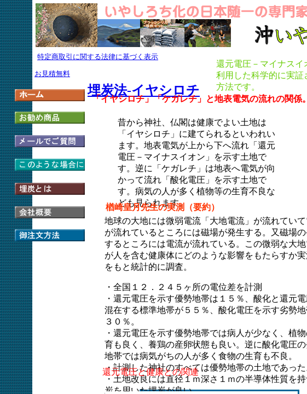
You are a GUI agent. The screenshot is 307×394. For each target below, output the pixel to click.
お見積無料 (52, 73)
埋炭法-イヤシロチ (144, 90)
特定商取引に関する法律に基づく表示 (97, 57)
